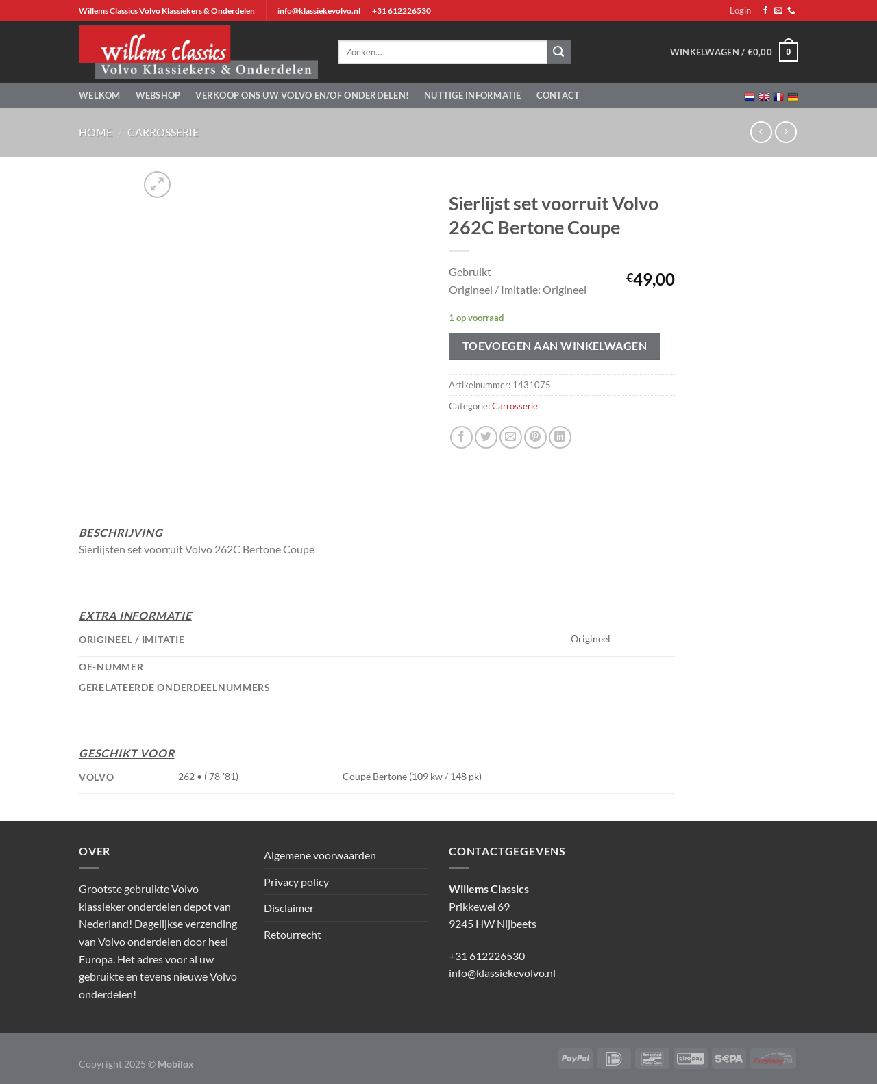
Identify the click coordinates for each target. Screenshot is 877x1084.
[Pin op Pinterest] (535, 437)
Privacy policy (296, 881)
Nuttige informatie (472, 95)
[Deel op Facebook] (461, 437)
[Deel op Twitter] (486, 437)
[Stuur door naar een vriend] (510, 437)
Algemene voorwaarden (320, 854)
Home (95, 131)
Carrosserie (163, 131)
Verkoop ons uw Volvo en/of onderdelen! (302, 95)
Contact (558, 95)
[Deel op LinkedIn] (560, 437)
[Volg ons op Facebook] (765, 11)
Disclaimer (289, 907)
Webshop (158, 95)
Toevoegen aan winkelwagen (554, 346)
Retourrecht (292, 934)
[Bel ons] (791, 11)
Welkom (100, 95)
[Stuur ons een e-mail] (778, 11)
